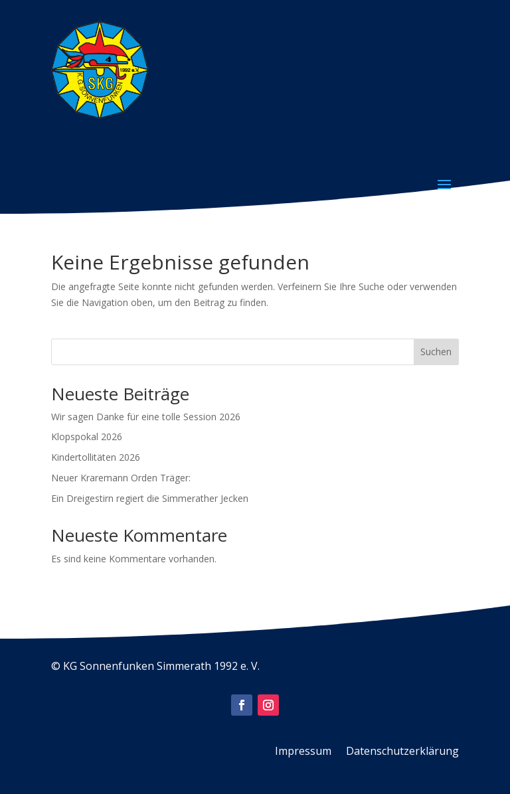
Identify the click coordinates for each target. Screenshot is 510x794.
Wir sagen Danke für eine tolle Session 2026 (145, 416)
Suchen (436, 351)
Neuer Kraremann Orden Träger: (121, 477)
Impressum (303, 752)
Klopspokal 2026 (86, 436)
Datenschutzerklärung (402, 752)
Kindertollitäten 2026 (95, 457)
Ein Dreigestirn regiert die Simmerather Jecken (149, 498)
